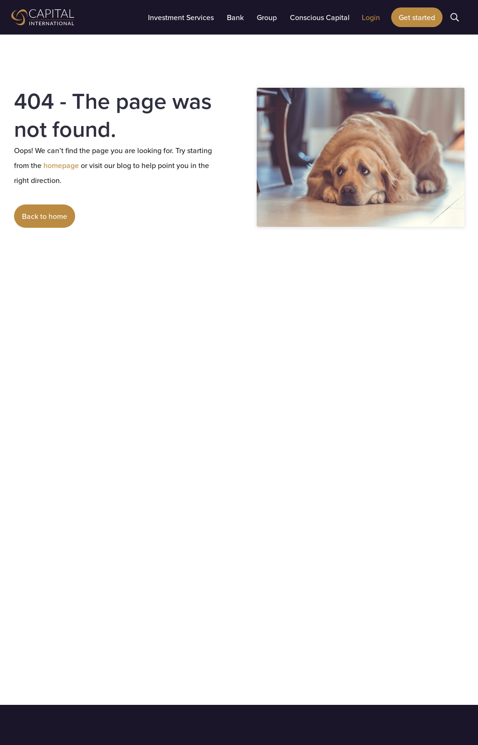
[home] (67, 17)
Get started (417, 17)
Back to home (44, 216)
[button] (180, 17)
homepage (60, 165)
